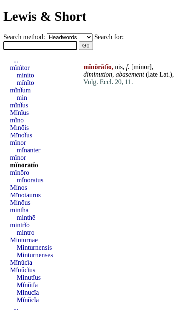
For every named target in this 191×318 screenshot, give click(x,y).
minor (141, 66)
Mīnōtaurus (25, 195)
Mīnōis (19, 127)
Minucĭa (28, 292)
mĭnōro (19, 172)
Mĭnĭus (19, 112)
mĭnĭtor (20, 67)
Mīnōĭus (21, 135)
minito (25, 75)
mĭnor (18, 142)
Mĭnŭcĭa (21, 262)
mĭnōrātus (30, 180)
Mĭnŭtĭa (27, 284)
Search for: (109, 36)
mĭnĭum (20, 90)
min (22, 97)
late (153, 74)
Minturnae (24, 239)
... (15, 60)
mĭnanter (28, 150)
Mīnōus (20, 202)
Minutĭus (29, 277)
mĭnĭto (25, 82)
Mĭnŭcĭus (22, 269)
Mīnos (18, 187)
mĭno (17, 120)
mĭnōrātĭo (24, 165)
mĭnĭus (19, 105)
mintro (26, 232)
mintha (19, 210)
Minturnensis (34, 247)
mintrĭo (20, 225)
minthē (26, 217)
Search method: (25, 36)
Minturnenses (35, 254)
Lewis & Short (44, 16)
